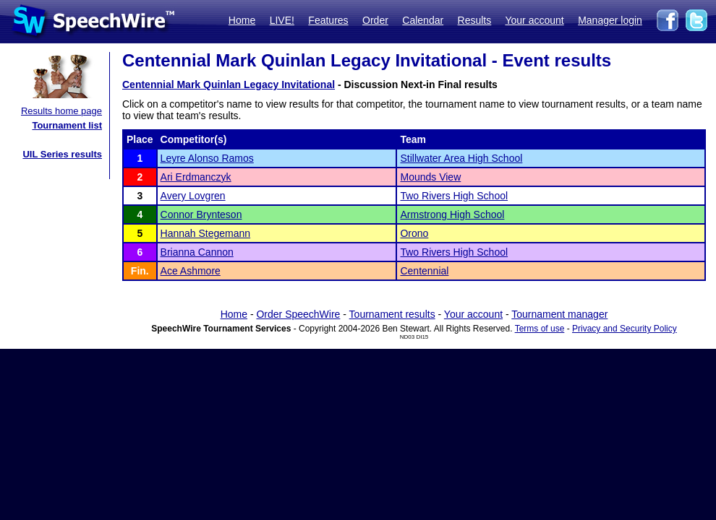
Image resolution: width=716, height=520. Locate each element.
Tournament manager (559, 314)
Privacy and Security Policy (624, 329)
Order (375, 20)
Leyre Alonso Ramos (207, 158)
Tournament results (392, 314)
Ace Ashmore (191, 271)
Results (475, 20)
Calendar (422, 20)
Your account (534, 20)
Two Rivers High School (454, 196)
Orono (414, 233)
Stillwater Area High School (461, 158)
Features (328, 20)
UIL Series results (62, 154)
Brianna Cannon (197, 252)
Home (242, 20)
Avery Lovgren (193, 196)
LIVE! (282, 20)
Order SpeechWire (298, 314)
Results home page (61, 110)
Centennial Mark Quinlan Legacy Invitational (228, 84)
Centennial (424, 271)
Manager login (610, 20)
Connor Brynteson (201, 214)
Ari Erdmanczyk (196, 177)
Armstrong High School (452, 214)
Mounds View (430, 177)
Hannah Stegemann (206, 233)
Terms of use (540, 329)
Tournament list (67, 125)
